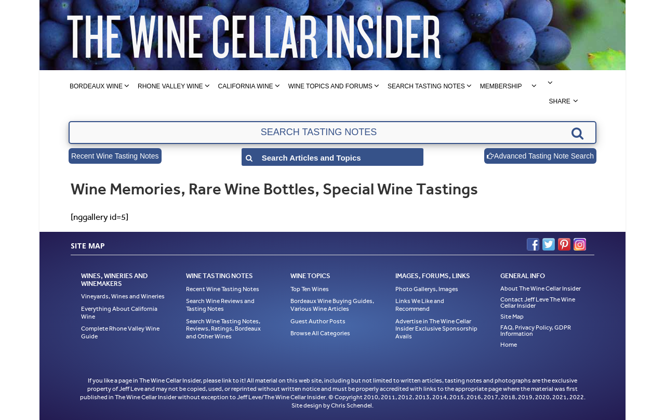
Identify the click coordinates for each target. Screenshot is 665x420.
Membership (501, 86)
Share (559, 101)
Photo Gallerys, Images (426, 289)
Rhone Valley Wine (170, 86)
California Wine (245, 86)
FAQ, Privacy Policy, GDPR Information (535, 330)
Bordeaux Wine (96, 86)
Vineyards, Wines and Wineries (123, 296)
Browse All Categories (320, 333)
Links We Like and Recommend (419, 304)
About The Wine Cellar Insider (540, 288)
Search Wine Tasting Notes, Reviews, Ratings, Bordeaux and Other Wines (223, 329)
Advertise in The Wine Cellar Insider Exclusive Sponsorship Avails (436, 329)
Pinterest (564, 244)
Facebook (533, 244)
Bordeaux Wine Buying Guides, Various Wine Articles (332, 304)
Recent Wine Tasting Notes (115, 156)
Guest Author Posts (317, 321)
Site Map (512, 316)
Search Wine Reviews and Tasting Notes (220, 304)
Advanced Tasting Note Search (540, 156)
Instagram (580, 244)
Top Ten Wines (309, 289)
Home (508, 344)
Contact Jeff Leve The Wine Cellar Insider (537, 302)
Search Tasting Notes (426, 86)
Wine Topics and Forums (330, 86)
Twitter (548, 244)
